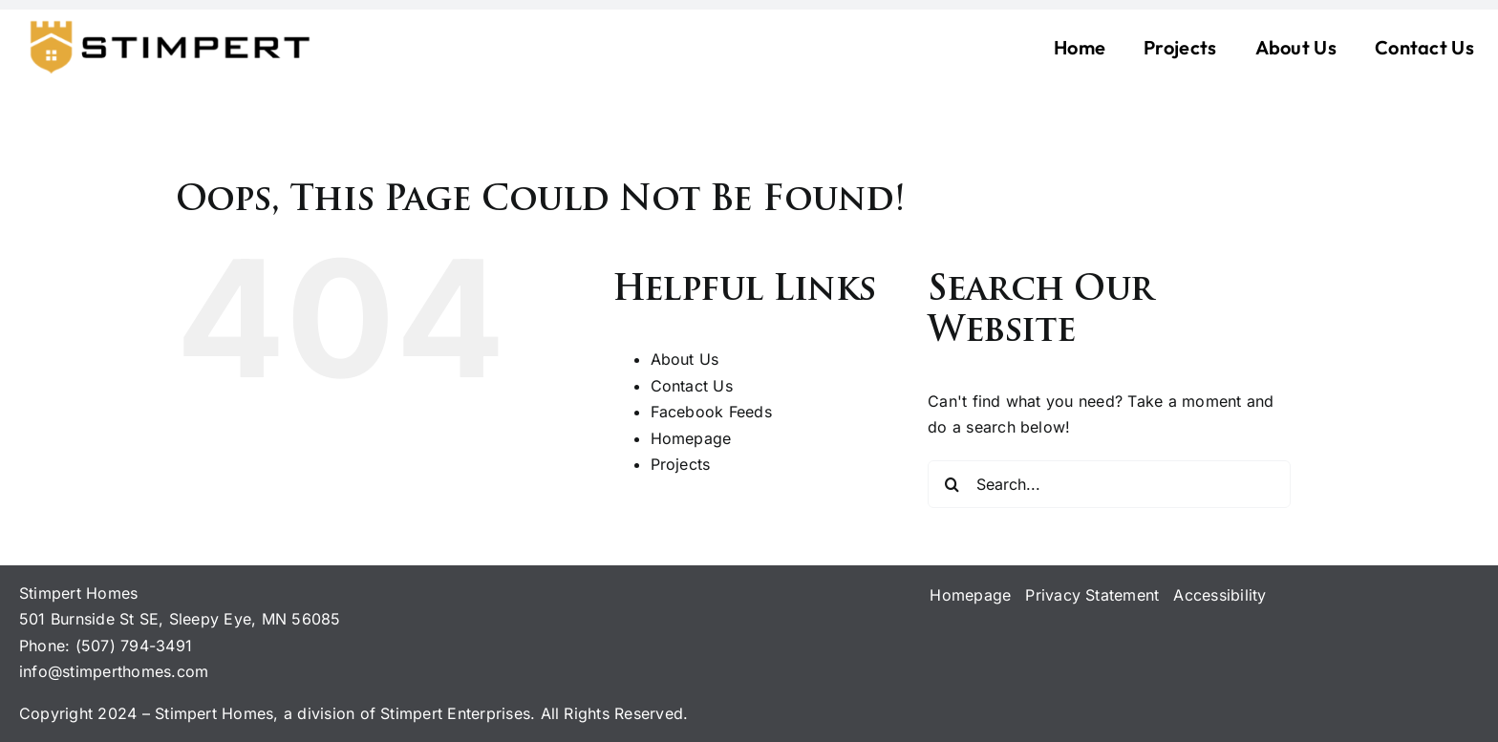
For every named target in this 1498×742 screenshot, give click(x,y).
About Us (685, 359)
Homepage (691, 438)
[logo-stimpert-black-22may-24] (167, 22)
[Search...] (1109, 484)
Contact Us (692, 385)
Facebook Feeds (711, 411)
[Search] (951, 484)
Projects (681, 464)
